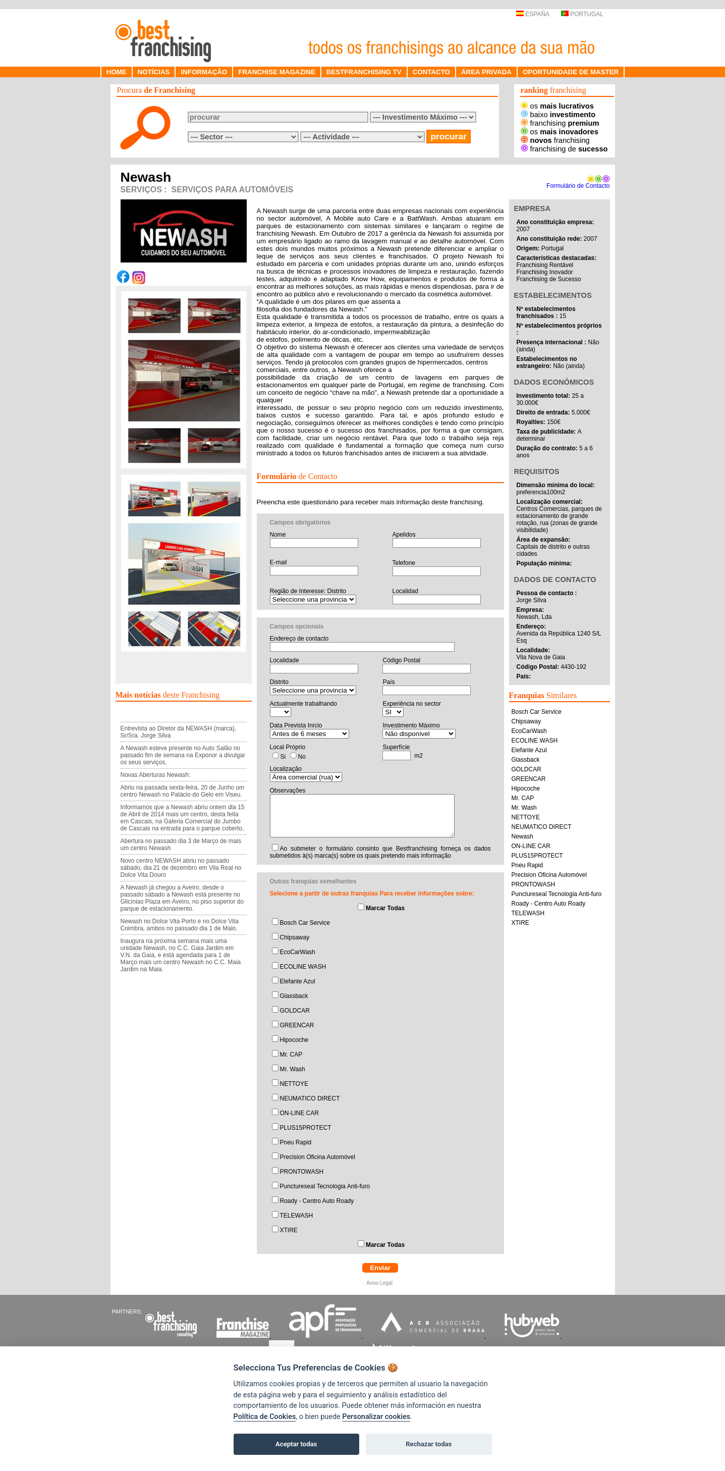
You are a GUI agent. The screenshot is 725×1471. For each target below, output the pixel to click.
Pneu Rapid (296, 1142)
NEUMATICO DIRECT (310, 1098)
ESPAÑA (532, 14)
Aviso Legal (380, 1283)
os (557, 106)
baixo (558, 115)
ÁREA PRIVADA (486, 72)
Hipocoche (294, 1039)
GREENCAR (297, 1025)
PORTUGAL (582, 14)
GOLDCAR (295, 1010)
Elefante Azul (297, 981)
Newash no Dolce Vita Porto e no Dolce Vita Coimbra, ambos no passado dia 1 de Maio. (180, 925)
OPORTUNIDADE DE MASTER (571, 72)
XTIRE (289, 1230)
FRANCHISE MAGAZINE (276, 72)
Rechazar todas (429, 1444)
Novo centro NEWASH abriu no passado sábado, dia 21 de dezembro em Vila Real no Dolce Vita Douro (181, 867)
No (302, 756)
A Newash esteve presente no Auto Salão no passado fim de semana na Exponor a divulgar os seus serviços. (183, 755)
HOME (116, 72)
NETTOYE (294, 1083)
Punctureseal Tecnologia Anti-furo (325, 1186)
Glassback (294, 996)
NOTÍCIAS (154, 72)
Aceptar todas (296, 1444)
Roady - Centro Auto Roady (317, 1200)
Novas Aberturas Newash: (156, 774)
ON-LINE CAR (299, 1113)
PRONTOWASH (302, 1171)
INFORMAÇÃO (204, 72)
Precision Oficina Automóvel (317, 1157)
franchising (560, 123)
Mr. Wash (292, 1069)
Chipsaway (295, 937)
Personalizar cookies (376, 1416)
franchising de (564, 149)
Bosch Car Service (305, 922)
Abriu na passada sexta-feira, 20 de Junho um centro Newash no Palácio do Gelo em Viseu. (182, 791)
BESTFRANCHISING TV (364, 72)
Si (283, 756)
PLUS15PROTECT (305, 1127)
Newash (522, 836)
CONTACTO (431, 72)
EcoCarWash (297, 952)
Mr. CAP (291, 1054)
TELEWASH (296, 1215)
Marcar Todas (385, 908)
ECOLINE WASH (303, 966)
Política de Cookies (265, 1416)
